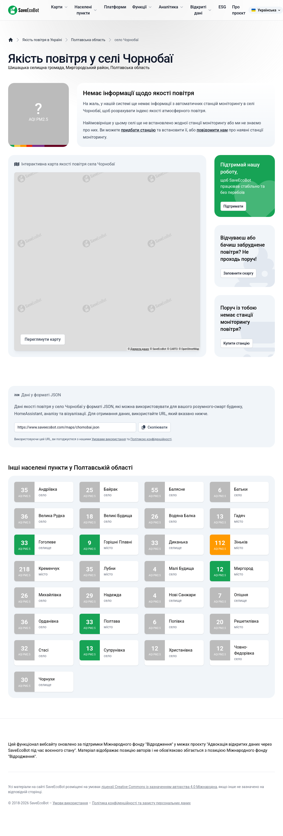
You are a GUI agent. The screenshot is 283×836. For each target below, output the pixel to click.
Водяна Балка (184, 516)
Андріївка (54, 489)
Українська (265, 10)
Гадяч (249, 516)
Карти (60, 7)
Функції (142, 7)
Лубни (119, 569)
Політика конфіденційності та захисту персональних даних (141, 803)
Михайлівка (54, 595)
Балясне (184, 489)
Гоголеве (54, 542)
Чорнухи (54, 679)
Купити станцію (237, 343)
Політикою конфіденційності (150, 439)
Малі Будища (184, 569)
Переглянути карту (42, 339)
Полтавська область (88, 40)
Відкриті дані (201, 10)
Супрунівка (119, 650)
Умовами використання (109, 439)
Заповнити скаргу (239, 273)
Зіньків (249, 542)
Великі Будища (119, 516)
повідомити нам (212, 130)
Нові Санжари (184, 595)
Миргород (249, 569)
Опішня (249, 595)
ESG (222, 7)
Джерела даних (139, 349)
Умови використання (70, 803)
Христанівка (184, 650)
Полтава (119, 621)
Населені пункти (86, 10)
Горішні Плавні (119, 542)
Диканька (184, 542)
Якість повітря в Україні (42, 40)
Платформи (115, 7)
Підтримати (233, 206)
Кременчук (54, 569)
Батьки (249, 489)
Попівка (184, 621)
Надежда (119, 595)
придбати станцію (138, 130)
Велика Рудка (54, 516)
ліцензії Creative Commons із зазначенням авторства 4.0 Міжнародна (159, 787)
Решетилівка (249, 621)
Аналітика (171, 7)
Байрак (119, 489)
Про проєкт (238, 10)
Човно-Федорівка (249, 650)
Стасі (54, 650)
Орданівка (54, 621)
